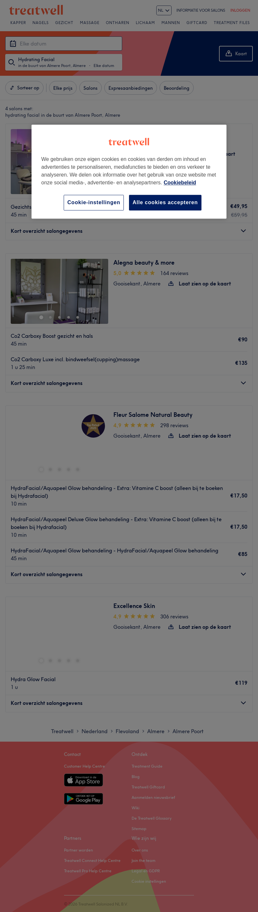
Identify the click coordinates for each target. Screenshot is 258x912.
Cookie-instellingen (93, 202)
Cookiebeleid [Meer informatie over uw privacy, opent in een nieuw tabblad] (180, 182)
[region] (129, 171)
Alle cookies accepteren (165, 202)
